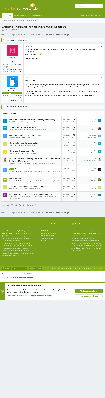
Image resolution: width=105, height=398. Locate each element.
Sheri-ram (13, 267)
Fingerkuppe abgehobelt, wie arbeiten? (24, 223)
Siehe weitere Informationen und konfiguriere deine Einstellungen (29, 393)
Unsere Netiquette (47, 336)
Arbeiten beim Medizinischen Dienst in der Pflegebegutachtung (33, 215)
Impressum (45, 328)
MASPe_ (6, 30)
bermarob (92, 276)
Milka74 (92, 294)
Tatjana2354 (14, 225)
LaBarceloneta (14, 233)
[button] (25, 15)
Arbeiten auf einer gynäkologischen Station (25, 239)
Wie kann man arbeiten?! (25, 265)
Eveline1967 (13, 294)
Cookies (6, 366)
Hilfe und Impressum (89, 366)
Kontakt (43, 338)
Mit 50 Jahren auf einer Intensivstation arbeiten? (27, 284)
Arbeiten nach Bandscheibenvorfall (22, 247)
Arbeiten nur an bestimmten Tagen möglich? (26, 231)
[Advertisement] (52, 52)
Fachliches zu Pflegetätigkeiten (37, 225)
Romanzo (13, 276)
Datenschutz (78, 366)
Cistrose (12, 286)
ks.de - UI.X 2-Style (19, 366)
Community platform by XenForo (21, 371)
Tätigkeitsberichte (31, 217)
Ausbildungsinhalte (30, 241)
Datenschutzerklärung (48, 333)
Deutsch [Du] (37, 366)
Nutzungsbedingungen (48, 331)
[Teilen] (97, 78)
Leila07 (12, 241)
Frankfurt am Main (17, 164)
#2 (101, 141)
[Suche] (89, 6)
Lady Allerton (14, 249)
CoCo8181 (13, 217)
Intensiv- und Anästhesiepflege (34, 286)
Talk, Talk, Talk (32, 233)
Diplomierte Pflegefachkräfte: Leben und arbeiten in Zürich (31, 292)
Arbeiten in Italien (16, 274)
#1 (101, 77)
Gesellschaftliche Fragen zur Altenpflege (44, 259)
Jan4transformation (16, 259)
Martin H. (92, 266)
